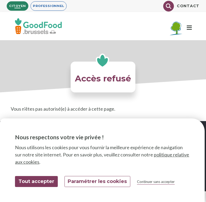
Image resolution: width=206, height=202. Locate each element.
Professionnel (48, 6)
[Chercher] (168, 6)
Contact (188, 5)
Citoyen (17, 6)
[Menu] (189, 28)
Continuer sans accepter (156, 181)
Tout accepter (36, 181)
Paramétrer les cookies (97, 181)
